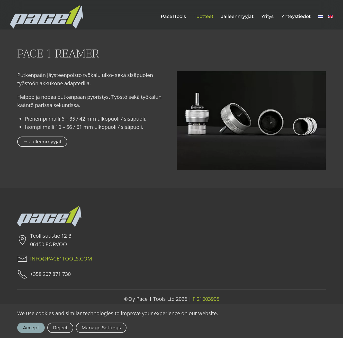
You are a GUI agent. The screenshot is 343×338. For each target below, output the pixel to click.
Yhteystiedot (296, 16)
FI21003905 (206, 298)
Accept (31, 328)
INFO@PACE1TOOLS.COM (61, 258)
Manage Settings (101, 328)
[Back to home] (46, 17)
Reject (60, 328)
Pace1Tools (173, 16)
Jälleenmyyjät (237, 16)
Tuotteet (203, 16)
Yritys (267, 16)
